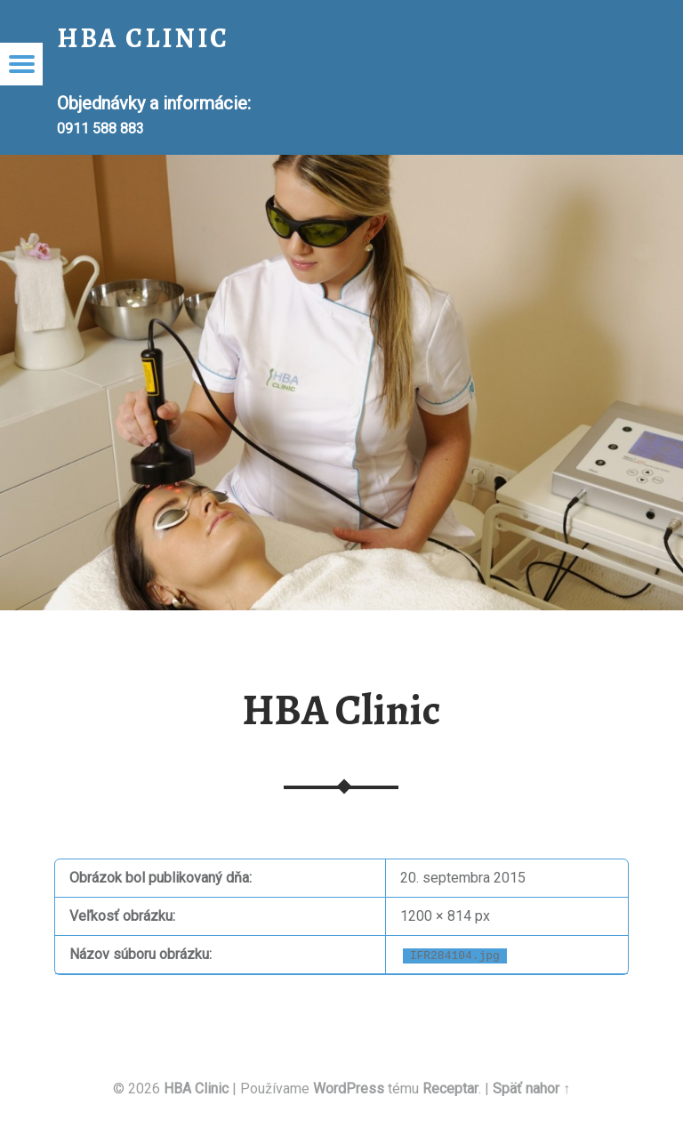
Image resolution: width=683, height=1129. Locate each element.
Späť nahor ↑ (531, 1088)
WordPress (348, 1088)
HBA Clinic (341, 710)
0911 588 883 (100, 128)
